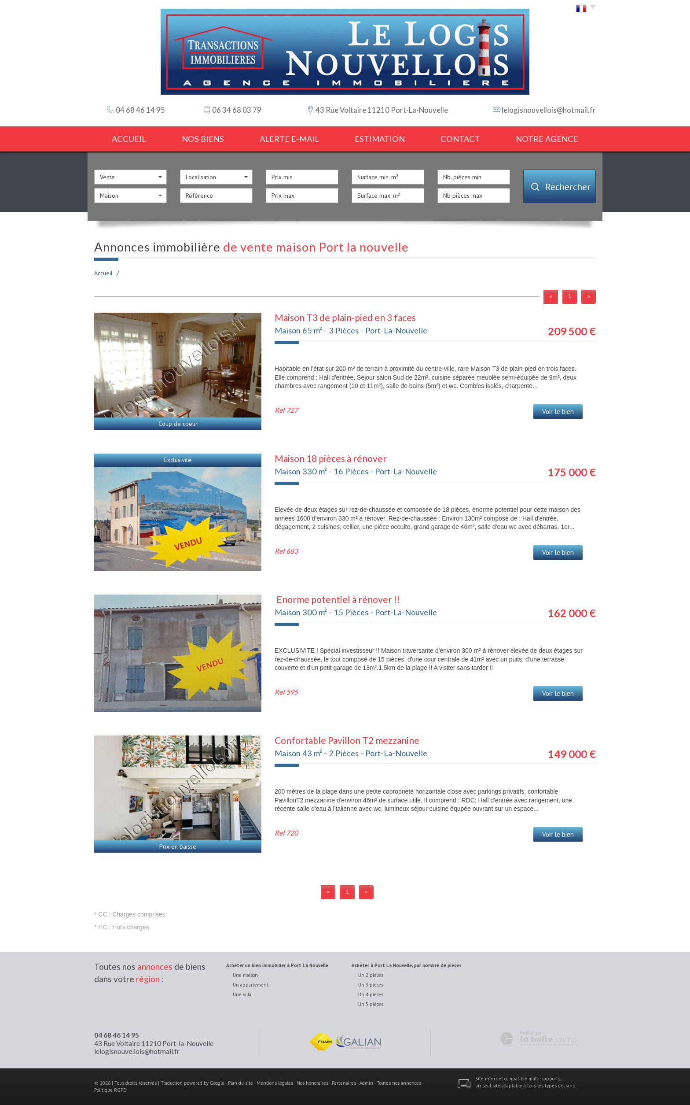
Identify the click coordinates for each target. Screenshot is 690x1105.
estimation (380, 139)
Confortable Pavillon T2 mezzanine (347, 740)
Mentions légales (275, 1083)
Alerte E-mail (289, 139)
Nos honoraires (312, 1083)
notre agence (547, 139)
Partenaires (344, 1083)
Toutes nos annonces (399, 1083)
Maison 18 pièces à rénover (331, 458)
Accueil (129, 139)
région (148, 979)
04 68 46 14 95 (116, 1035)
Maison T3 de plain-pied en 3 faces (345, 317)
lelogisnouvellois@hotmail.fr (549, 110)
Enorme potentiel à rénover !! (337, 599)
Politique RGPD (110, 1090)
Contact (460, 139)
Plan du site (240, 1083)
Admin (366, 1083)
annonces (154, 966)
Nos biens (203, 139)
